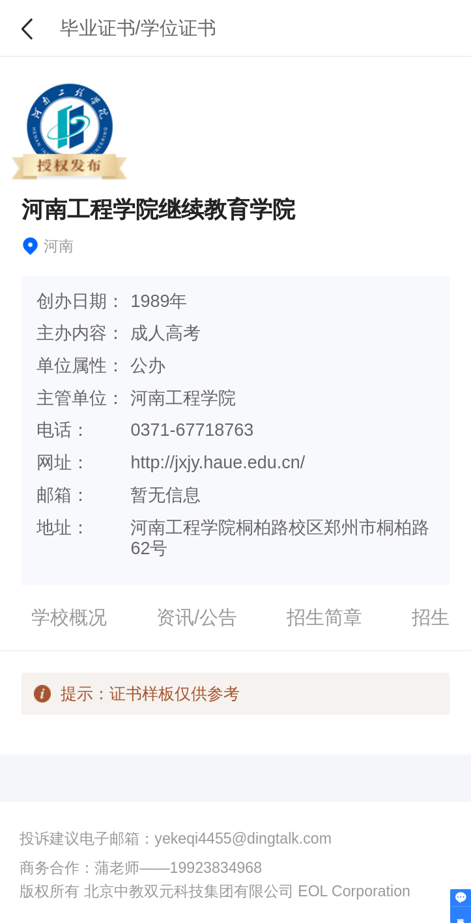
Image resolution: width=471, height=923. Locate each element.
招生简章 (324, 617)
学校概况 (69, 617)
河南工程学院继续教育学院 (158, 209)
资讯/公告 (196, 617)
